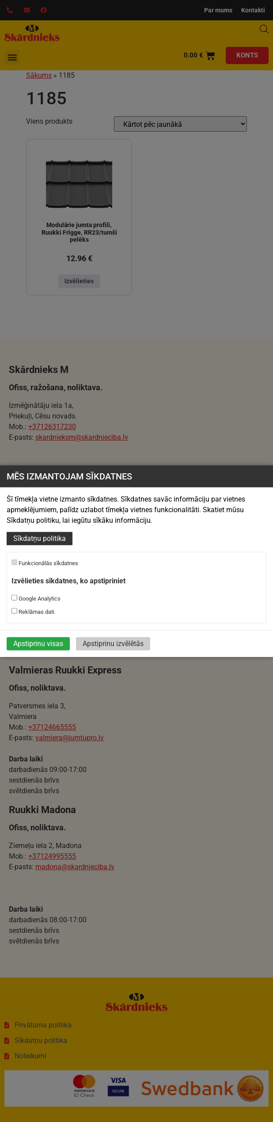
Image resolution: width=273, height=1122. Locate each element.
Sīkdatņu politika (39, 538)
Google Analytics (36, 598)
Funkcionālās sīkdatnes (44, 563)
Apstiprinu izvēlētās (113, 643)
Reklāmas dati (32, 611)
